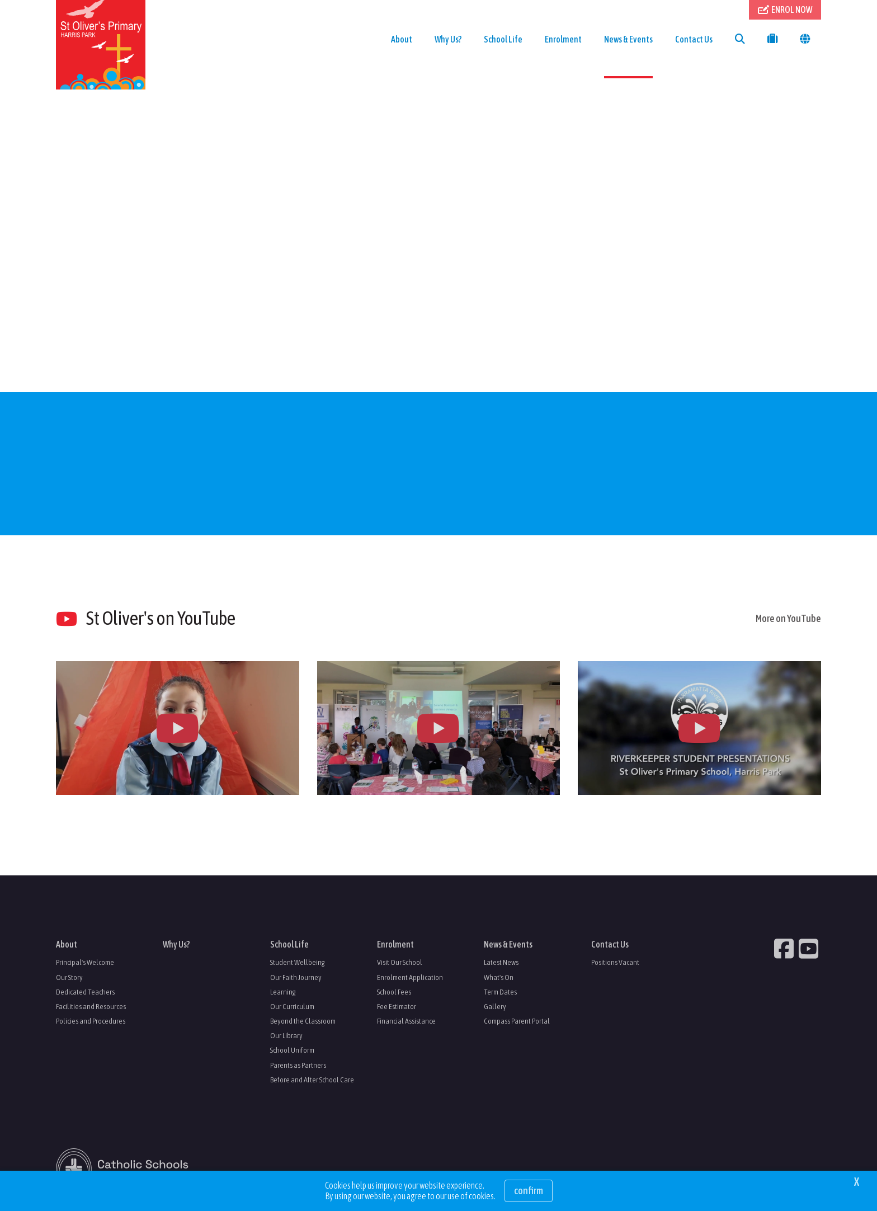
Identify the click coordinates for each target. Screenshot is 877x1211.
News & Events (628, 39)
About (401, 39)
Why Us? (448, 39)
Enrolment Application (410, 980)
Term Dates (500, 994)
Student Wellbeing (297, 965)
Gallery (495, 1009)
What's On (498, 980)
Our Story (69, 980)
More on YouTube (788, 622)
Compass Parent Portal (517, 1024)
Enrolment (563, 39)
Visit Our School (399, 965)
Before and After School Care (312, 1082)
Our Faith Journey (296, 980)
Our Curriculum (292, 1009)
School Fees (394, 994)
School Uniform (292, 1053)
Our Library (286, 1038)
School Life (503, 39)
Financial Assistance (406, 1024)
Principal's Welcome (85, 965)
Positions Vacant (615, 965)
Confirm (528, 1190)
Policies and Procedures (90, 1024)
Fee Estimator (396, 1009)
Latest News (501, 965)
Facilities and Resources (91, 1009)
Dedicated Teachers (85, 994)
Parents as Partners (298, 1067)
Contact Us (694, 39)
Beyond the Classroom (303, 1024)
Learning (283, 994)
